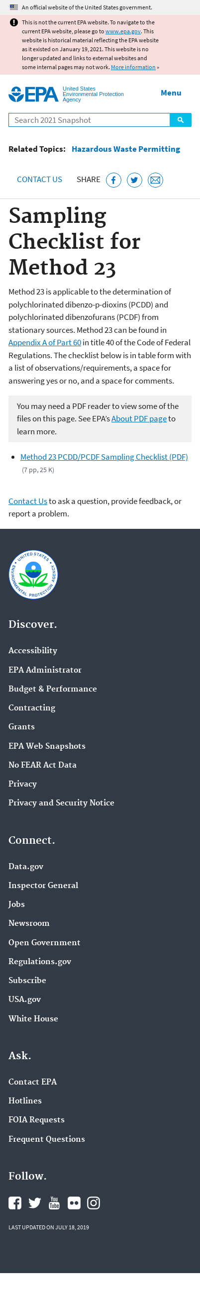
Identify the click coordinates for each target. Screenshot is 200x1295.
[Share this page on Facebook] (113, 180)
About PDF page (139, 418)
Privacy (22, 784)
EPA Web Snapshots (47, 746)
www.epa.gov (123, 31)
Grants (21, 727)
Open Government (44, 943)
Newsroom (29, 923)
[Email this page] (155, 180)
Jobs (16, 904)
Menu (171, 92)
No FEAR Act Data (42, 765)
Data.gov (25, 867)
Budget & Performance (52, 689)
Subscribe (27, 981)
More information (133, 67)
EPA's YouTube (54, 1202)
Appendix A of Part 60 (44, 342)
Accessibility (32, 651)
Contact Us (39, 179)
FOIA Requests (36, 1120)
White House (33, 1019)
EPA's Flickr (74, 1202)
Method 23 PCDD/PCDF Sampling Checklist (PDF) (104, 456)
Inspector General (43, 886)
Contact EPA (32, 1082)
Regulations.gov (39, 962)
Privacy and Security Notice (61, 803)
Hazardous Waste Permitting (126, 149)
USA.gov (24, 1000)
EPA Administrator (45, 670)
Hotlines (25, 1101)
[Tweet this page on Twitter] (134, 180)
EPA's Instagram (93, 1202)
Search (181, 120)
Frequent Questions (46, 1139)
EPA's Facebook (14, 1202)
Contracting (31, 708)
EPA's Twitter (34, 1202)
